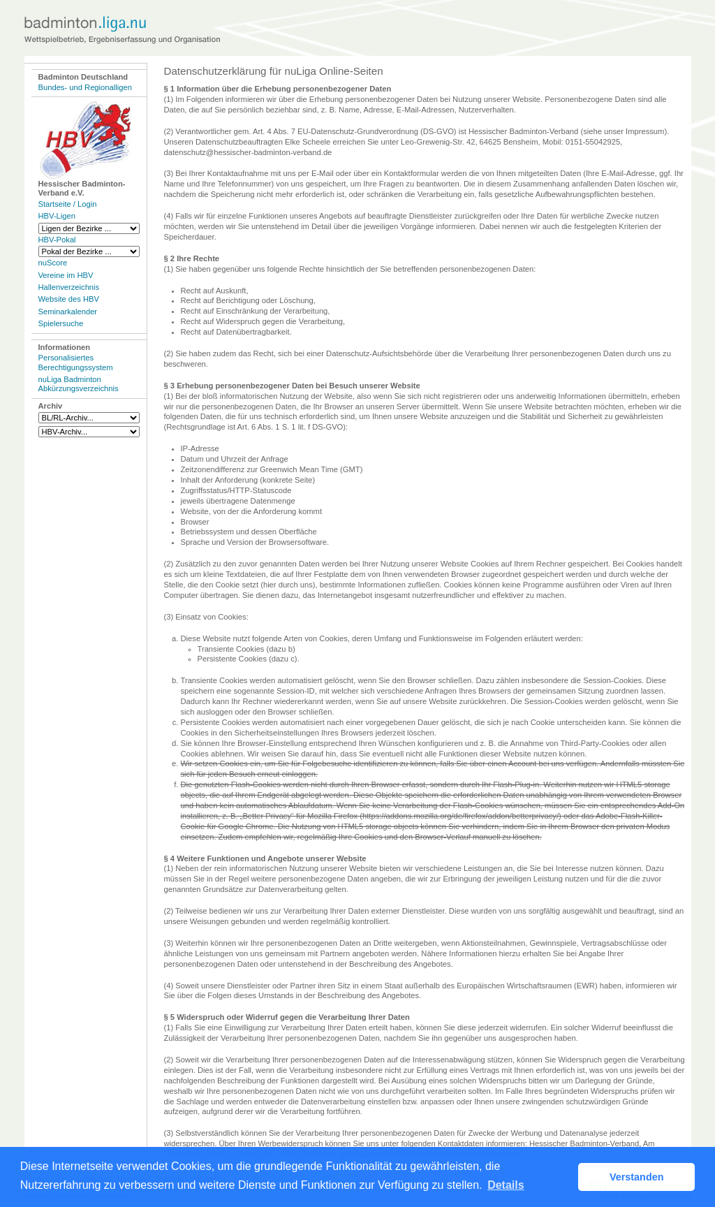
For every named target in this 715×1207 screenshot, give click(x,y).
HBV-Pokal (57, 239)
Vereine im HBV (66, 275)
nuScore (53, 262)
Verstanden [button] (637, 1177)
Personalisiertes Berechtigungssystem (75, 362)
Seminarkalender (68, 311)
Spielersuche (61, 323)
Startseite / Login (67, 204)
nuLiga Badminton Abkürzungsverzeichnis (78, 384)
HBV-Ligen (56, 216)
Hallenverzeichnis (69, 287)
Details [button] (505, 1185)
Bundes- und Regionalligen (85, 87)
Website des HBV (68, 299)
